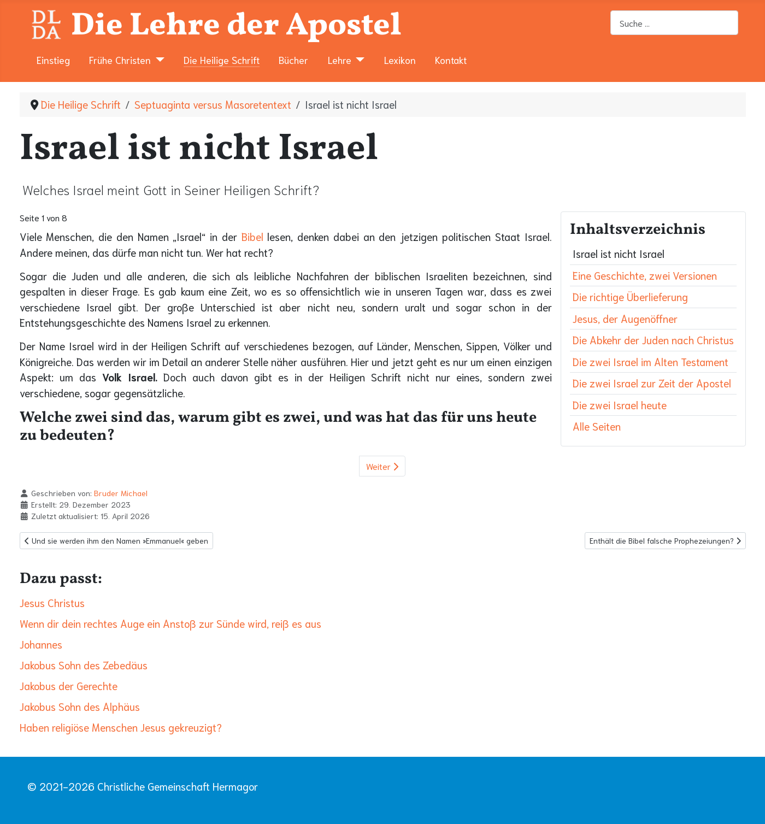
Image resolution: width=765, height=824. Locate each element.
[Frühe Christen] (157, 59)
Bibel (252, 236)
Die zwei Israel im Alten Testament (650, 361)
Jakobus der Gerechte (68, 685)
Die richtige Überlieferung (630, 296)
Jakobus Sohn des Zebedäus (84, 665)
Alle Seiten (597, 426)
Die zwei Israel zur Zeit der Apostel (652, 383)
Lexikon (400, 60)
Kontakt (451, 60)
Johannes (41, 644)
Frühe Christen (120, 60)
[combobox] (674, 22)
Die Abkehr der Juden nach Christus (653, 339)
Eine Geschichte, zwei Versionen (645, 275)
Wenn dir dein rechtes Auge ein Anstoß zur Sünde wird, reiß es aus (170, 623)
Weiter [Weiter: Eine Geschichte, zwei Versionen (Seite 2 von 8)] (382, 466)
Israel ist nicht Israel (618, 253)
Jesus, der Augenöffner (625, 318)
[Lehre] (358, 59)
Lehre (339, 60)
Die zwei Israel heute (620, 404)
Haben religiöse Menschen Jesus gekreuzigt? (121, 727)
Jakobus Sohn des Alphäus (80, 706)
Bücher (293, 60)
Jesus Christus (52, 602)
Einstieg (53, 60)
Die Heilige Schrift (222, 60)
